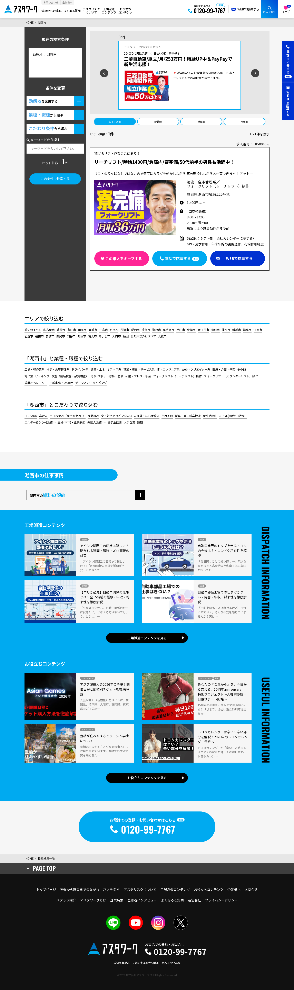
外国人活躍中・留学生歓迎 (104, 422)
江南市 (258, 330)
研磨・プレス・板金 (138, 376)
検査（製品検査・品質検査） (70, 376)
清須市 (146, 330)
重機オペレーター (35, 383)
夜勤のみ (93, 416)
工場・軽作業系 (34, 369)
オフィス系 (114, 369)
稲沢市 (124, 330)
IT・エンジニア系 (168, 369)
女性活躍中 (210, 416)
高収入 (43, 416)
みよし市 (104, 336)
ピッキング (42, 376)
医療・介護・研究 (223, 369)
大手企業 (129, 422)
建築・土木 (98, 369)
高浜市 (92, 336)
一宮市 (103, 330)
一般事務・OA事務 (61, 383)
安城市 (50, 336)
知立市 (82, 336)
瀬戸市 (156, 330)
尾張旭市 (168, 330)
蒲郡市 (226, 330)
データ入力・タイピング (91, 383)
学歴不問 (167, 416)
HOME (30, 22)
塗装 (120, 376)
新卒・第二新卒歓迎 (188, 416)
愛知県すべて (32, 330)
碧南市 (39, 336)
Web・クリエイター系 (196, 369)
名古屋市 (49, 330)
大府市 (116, 336)
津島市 (247, 330)
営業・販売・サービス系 (139, 369)
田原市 (82, 330)
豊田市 (71, 330)
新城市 (236, 330)
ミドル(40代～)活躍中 (233, 416)
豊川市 (215, 330)
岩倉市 (28, 336)
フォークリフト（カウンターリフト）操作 (231, 376)
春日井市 (203, 330)
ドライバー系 (80, 369)
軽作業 (28, 376)
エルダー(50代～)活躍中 (40, 422)
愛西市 (135, 330)
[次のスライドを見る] (268, 73)
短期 (140, 422)
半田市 (180, 330)
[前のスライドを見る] (91, 73)
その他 (241, 369)
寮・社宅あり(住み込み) (116, 416)
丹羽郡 (114, 330)
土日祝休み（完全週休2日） (68, 416)
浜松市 (162, 336)
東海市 (191, 330)
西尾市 (60, 336)
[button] (55, 101)
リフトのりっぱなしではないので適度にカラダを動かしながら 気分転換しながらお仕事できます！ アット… (173, 173)
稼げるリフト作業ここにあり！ (117, 154)
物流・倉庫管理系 (58, 369)
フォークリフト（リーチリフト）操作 (177, 376)
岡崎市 (93, 330)
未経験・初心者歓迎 (146, 416)
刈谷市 (71, 336)
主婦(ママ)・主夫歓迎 (71, 422)
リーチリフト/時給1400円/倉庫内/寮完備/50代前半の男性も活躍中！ (164, 162)
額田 (126, 336)
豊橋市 (61, 330)
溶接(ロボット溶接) (103, 376)
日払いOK (30, 416)
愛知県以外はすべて (143, 336)
